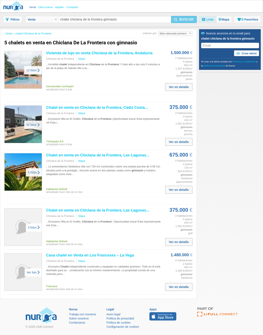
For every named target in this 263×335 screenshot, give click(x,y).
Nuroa (14, 6)
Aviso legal (113, 314)
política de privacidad (214, 65)
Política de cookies (119, 322)
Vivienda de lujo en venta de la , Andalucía (99, 53)
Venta (42, 19)
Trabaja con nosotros (82, 314)
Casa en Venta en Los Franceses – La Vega (90, 255)
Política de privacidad (120, 318)
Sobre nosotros (79, 318)
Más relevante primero (175, 33)
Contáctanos (77, 322)
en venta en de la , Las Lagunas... (97, 155)
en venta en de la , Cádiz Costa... (97, 107)
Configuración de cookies (123, 326)
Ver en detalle (179, 87)
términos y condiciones (244, 61)
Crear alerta (247, 53)
